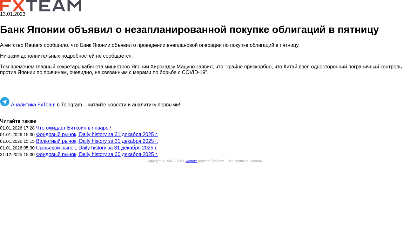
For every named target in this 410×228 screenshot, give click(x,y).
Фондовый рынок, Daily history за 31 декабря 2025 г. (97, 134)
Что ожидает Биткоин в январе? (73, 127)
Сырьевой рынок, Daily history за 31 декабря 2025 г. (96, 147)
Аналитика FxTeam (33, 104)
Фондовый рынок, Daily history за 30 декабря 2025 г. (97, 154)
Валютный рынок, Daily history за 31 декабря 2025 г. (97, 141)
